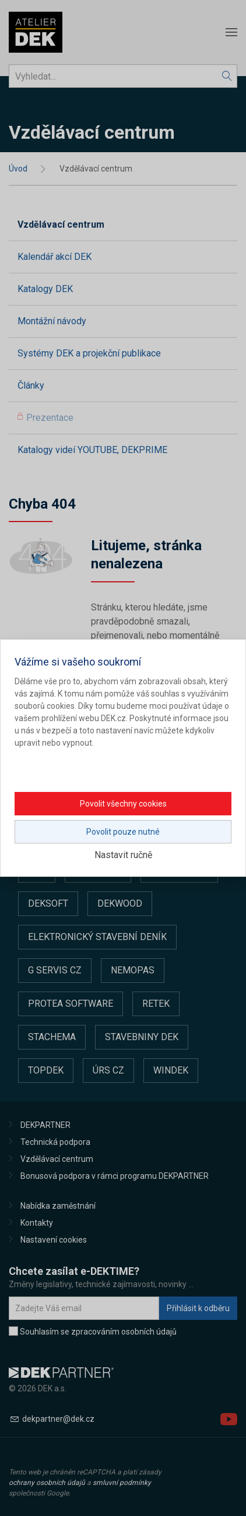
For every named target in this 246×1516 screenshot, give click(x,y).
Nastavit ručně (123, 854)
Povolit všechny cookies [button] (123, 803)
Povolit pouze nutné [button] (123, 831)
